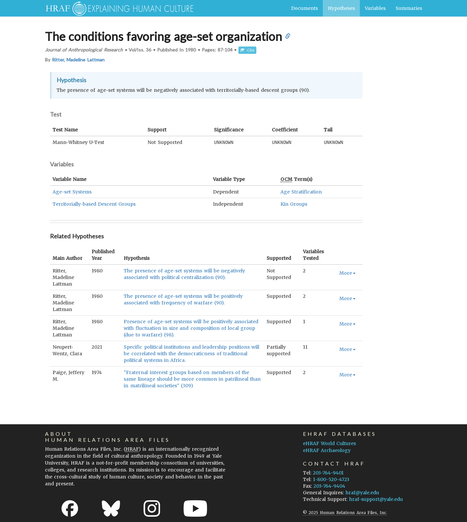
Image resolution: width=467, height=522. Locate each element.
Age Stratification (301, 191)
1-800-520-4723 (331, 479)
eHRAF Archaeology (327, 450)
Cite (247, 50)
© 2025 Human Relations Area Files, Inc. (345, 512)
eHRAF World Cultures (329, 443)
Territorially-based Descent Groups (94, 204)
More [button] (347, 273)
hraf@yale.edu (362, 492)
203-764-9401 (328, 472)
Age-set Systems (72, 191)
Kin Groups (293, 204)
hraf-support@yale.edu (376, 499)
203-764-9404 (329, 486)
